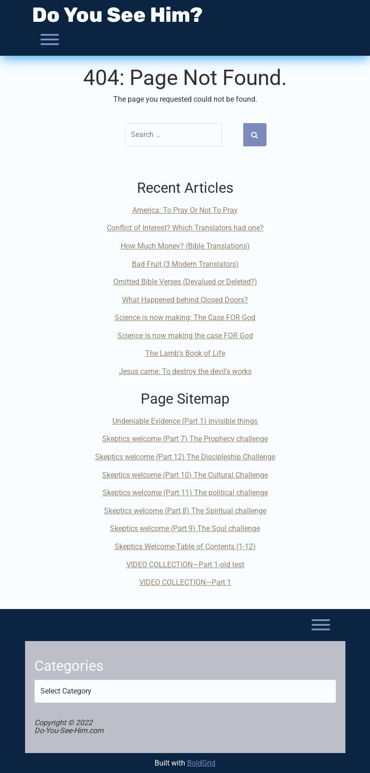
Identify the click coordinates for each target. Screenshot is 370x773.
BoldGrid (201, 763)
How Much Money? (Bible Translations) (185, 246)
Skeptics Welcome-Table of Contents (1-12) (185, 546)
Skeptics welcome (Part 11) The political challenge (185, 492)
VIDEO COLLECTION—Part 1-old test (185, 564)
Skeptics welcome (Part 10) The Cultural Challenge (185, 475)
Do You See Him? (117, 15)
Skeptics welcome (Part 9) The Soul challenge (185, 528)
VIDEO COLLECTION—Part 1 (185, 582)
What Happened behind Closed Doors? (185, 299)
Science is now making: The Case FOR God (185, 317)
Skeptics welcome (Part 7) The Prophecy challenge (185, 438)
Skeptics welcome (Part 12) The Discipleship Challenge (185, 456)
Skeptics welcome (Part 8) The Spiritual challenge (185, 510)
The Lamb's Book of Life (185, 353)
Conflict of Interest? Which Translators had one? (185, 227)
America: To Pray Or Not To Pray (185, 210)
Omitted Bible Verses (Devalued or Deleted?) (185, 281)
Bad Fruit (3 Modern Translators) (185, 264)
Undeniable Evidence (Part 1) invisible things (185, 421)
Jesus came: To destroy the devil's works (185, 371)
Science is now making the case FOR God (185, 335)
